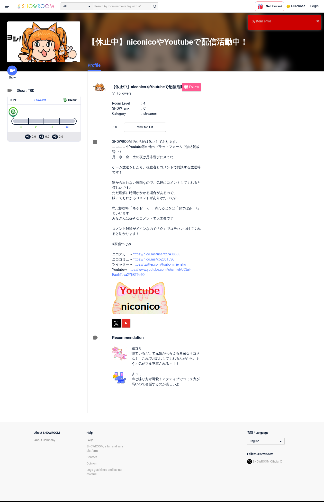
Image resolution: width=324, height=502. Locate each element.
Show (12, 72)
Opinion (92, 463)
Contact (92, 457)
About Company (44, 440)
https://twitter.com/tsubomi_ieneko (159, 264)
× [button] (317, 21)
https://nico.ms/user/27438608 (156, 254)
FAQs (90, 440)
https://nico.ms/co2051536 (153, 259)
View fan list (145, 127)
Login (314, 6)
